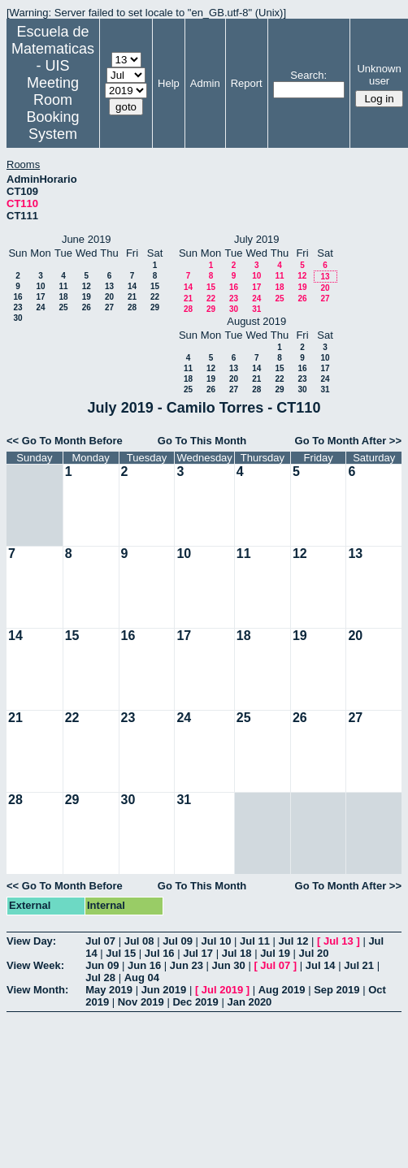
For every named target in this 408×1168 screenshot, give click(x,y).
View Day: (31, 941)
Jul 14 (321, 965)
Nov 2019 (141, 1002)
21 (132, 296)
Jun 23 (186, 965)
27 (109, 307)
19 (86, 296)
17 (40, 296)
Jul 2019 (222, 990)
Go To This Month (202, 441)
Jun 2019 (164, 990)
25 (63, 307)
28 (132, 307)
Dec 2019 (195, 1002)
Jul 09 (178, 941)
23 (17, 307)
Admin (205, 83)
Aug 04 (141, 977)
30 (17, 318)
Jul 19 (275, 953)
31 (256, 309)
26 (86, 307)
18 (63, 296)
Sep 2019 (336, 990)
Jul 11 (255, 941)
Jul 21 (359, 965)
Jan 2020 (249, 1002)
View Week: (35, 965)
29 (154, 307)
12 (86, 286)
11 (63, 286)
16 (17, 296)
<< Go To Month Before (65, 441)
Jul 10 (217, 941)
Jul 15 (121, 953)
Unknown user (379, 75)
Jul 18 (237, 953)
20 (109, 296)
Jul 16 (160, 953)
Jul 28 (100, 977)
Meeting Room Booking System (52, 108)
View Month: (37, 990)
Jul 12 (294, 941)
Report (247, 83)
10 (40, 286)
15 (154, 286)
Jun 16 (144, 965)
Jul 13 (338, 941)
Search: (308, 75)
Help (169, 83)
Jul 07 (100, 941)
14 (132, 286)
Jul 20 (314, 953)
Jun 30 (228, 965)
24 (40, 307)
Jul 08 (139, 941)
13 (109, 286)
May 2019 (108, 990)
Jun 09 (102, 965)
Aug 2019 (282, 990)
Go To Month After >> (348, 441)
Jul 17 (198, 953)
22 (154, 296)
